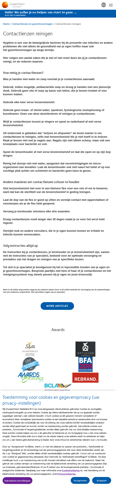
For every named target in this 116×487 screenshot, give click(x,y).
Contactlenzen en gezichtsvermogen (32, 24)
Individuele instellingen (17, 482)
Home (6, 24)
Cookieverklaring (71, 471)
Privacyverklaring (66, 475)
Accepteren (80, 482)
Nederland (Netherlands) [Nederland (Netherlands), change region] (103, 5)
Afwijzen (101, 482)
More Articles (57, 306)
